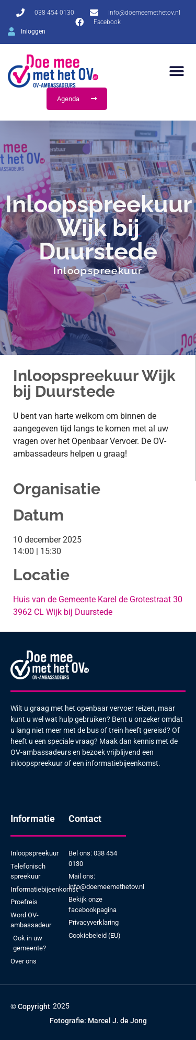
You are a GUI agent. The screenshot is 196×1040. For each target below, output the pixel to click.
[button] (176, 71)
